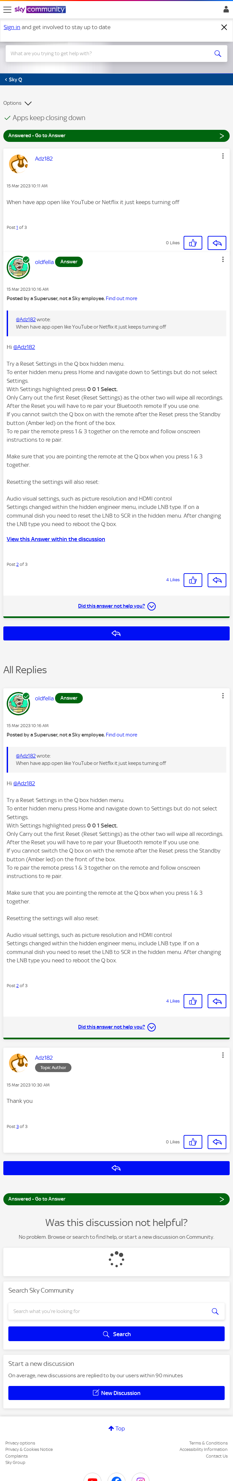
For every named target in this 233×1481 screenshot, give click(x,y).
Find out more (121, 298)
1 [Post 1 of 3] (17, 227)
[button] (223, 156)
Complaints (16, 1456)
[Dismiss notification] (224, 27)
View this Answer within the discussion (56, 539)
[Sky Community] (41, 10)
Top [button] (120, 1428)
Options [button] (12, 103)
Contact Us (217, 1456)
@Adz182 (26, 320)
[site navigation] (7, 9)
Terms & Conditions (208, 1443)
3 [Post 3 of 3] (17, 1126)
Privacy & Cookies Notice (29, 1449)
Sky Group (15, 1462)
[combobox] (105, 53)
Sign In (225, 11)
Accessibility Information (204, 1449)
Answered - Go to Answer (116, 135)
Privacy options (20, 1443)
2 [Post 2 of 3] (17, 564)
